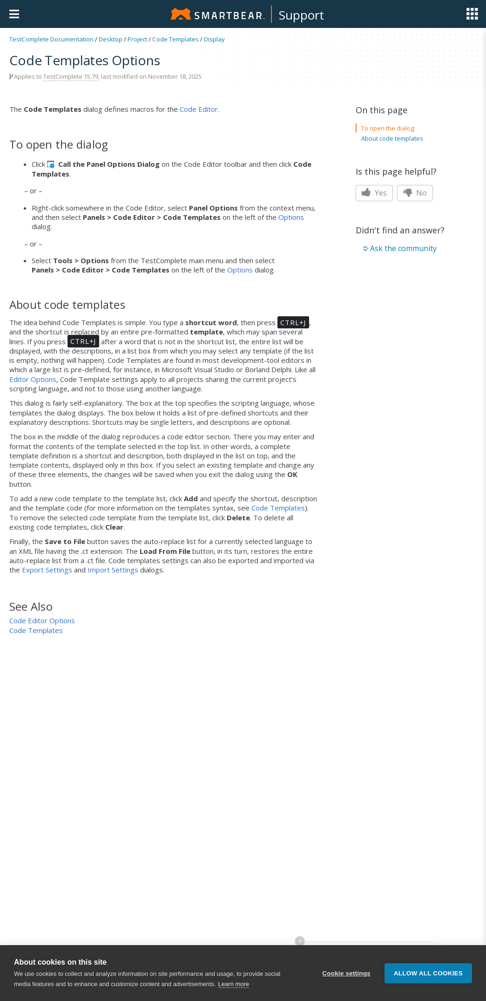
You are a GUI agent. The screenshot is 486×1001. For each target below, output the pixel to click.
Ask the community (403, 248)
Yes (374, 193)
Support (301, 15)
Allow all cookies (428, 973)
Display (214, 39)
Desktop (110, 39)
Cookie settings (346, 973)
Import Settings (113, 569)
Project (137, 39)
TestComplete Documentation (51, 39)
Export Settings (47, 569)
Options (291, 217)
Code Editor (199, 109)
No (415, 193)
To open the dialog (387, 128)
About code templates (392, 138)
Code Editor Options (42, 620)
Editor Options (32, 379)
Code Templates (175, 39)
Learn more (233, 984)
